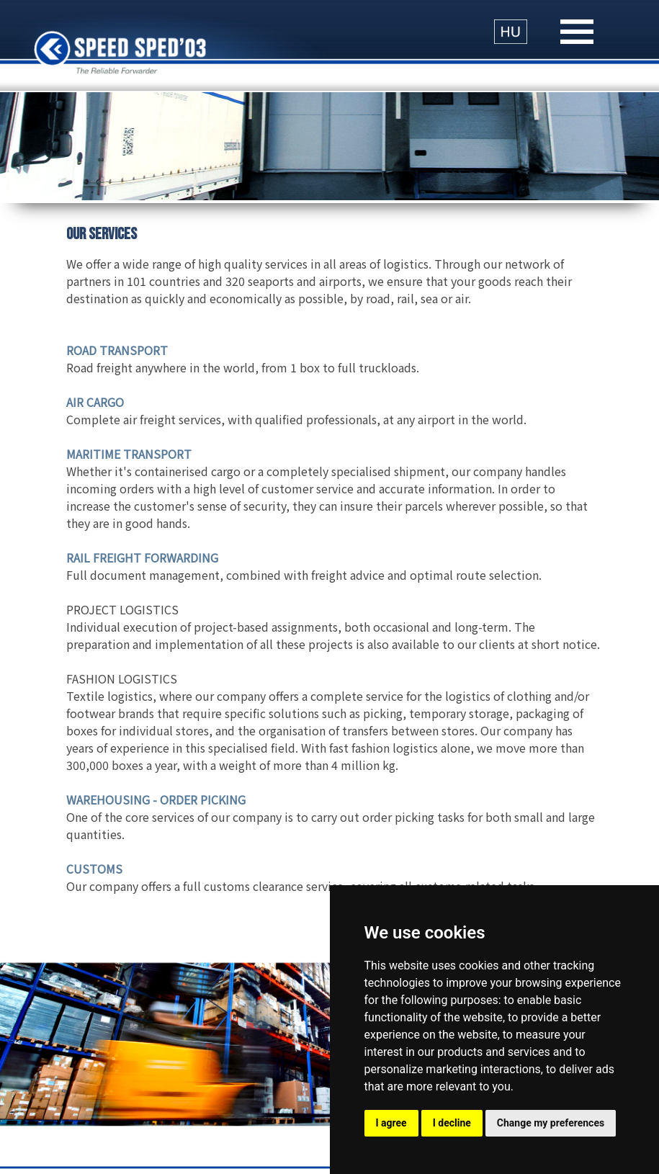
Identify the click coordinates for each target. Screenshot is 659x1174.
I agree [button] (391, 1123)
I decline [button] (452, 1123)
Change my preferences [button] (550, 1123)
